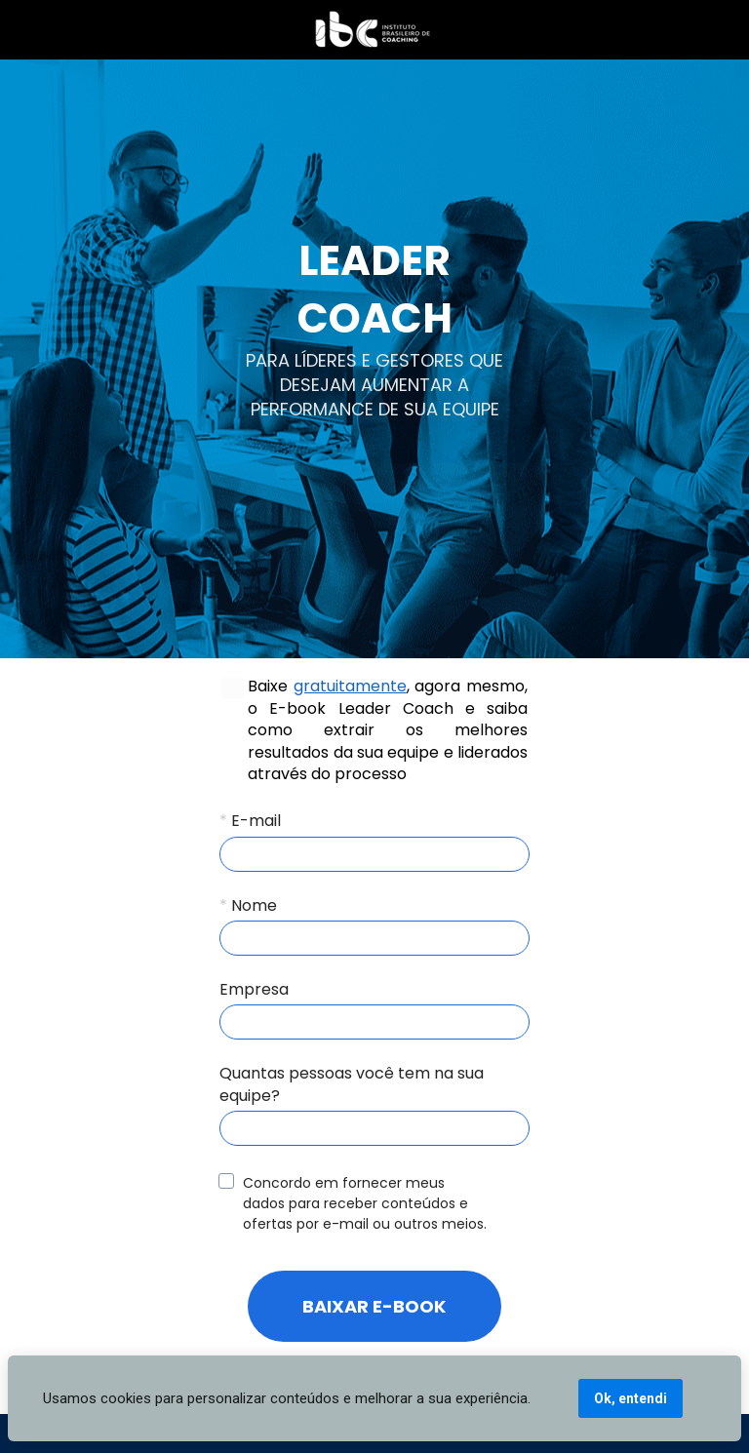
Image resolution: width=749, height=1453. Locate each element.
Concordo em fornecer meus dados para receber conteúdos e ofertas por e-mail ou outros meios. (365, 1203)
